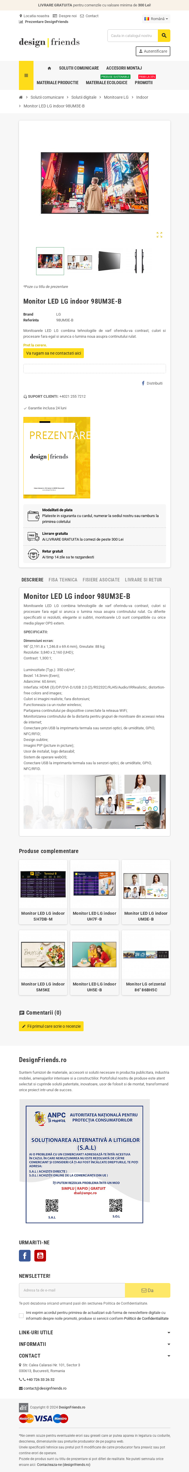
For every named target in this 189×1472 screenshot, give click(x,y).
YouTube (40, 1256)
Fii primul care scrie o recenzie (51, 1026)
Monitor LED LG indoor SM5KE (43, 987)
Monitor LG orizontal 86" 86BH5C (146, 987)
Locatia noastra (34, 16)
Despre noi (65, 16)
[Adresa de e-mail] (72, 1290)
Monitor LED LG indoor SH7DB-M (43, 916)
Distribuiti (152, 383)
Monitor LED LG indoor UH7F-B (94, 916)
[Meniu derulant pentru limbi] (156, 19)
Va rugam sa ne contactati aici (53, 353)
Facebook (25, 1256)
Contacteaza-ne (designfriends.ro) (63, 1465)
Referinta (31, 320)
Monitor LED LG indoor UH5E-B (94, 987)
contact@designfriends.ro (45, 1388)
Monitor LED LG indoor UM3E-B (146, 916)
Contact (89, 16)
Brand (28, 314)
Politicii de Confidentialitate (146, 1318)
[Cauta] (138, 35)
